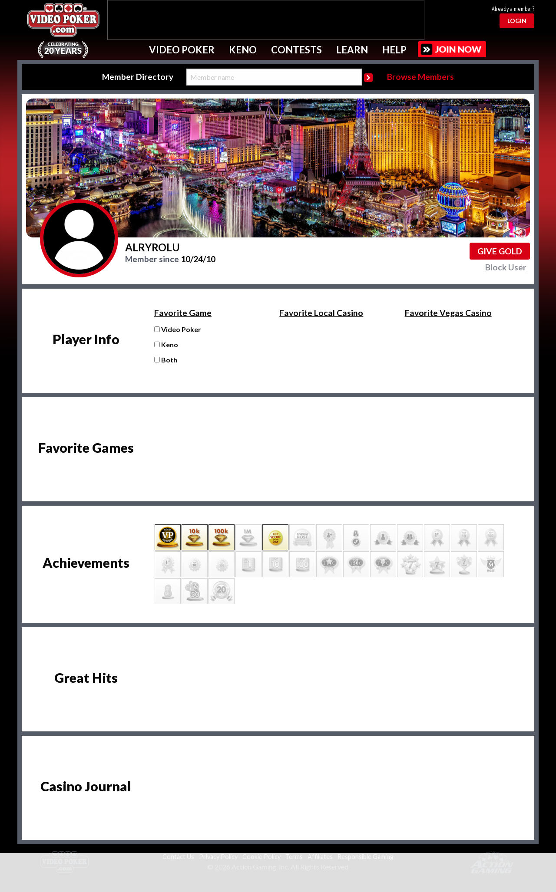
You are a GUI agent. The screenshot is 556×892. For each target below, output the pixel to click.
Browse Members (420, 77)
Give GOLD (499, 251)
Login (516, 20)
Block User (505, 267)
